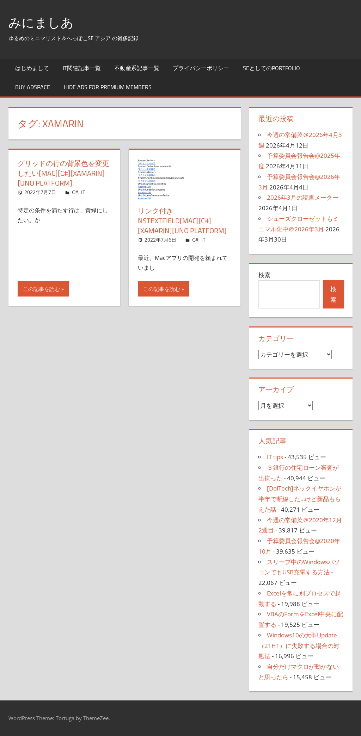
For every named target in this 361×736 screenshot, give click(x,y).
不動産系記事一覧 (136, 68)
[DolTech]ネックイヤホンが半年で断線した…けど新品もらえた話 (299, 498)
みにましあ (41, 22)
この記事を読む (41, 288)
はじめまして (32, 68)
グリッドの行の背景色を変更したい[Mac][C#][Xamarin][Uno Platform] (63, 173)
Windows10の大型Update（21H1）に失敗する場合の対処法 (298, 645)
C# (75, 192)
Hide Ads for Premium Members (108, 87)
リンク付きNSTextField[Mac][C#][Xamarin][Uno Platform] (182, 220)
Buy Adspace (32, 87)
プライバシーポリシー (201, 68)
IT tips (275, 457)
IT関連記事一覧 (82, 68)
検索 (264, 275)
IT (83, 192)
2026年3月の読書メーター (302, 197)
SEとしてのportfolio (271, 68)
